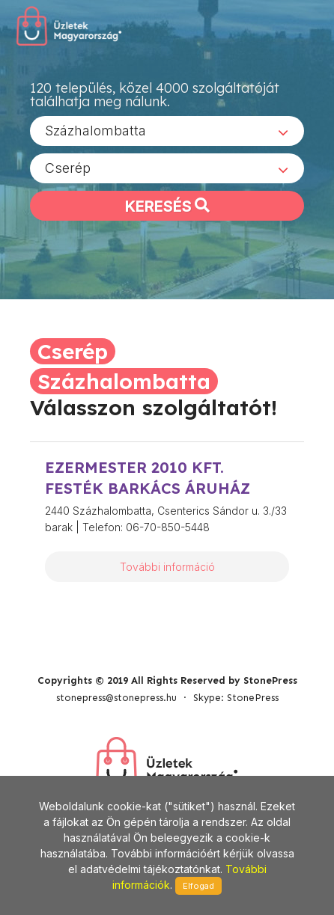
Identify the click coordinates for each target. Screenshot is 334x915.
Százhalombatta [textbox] (95, 130)
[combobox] (167, 131)
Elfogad (198, 886)
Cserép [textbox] (68, 168)
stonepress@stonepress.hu (116, 697)
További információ (167, 566)
